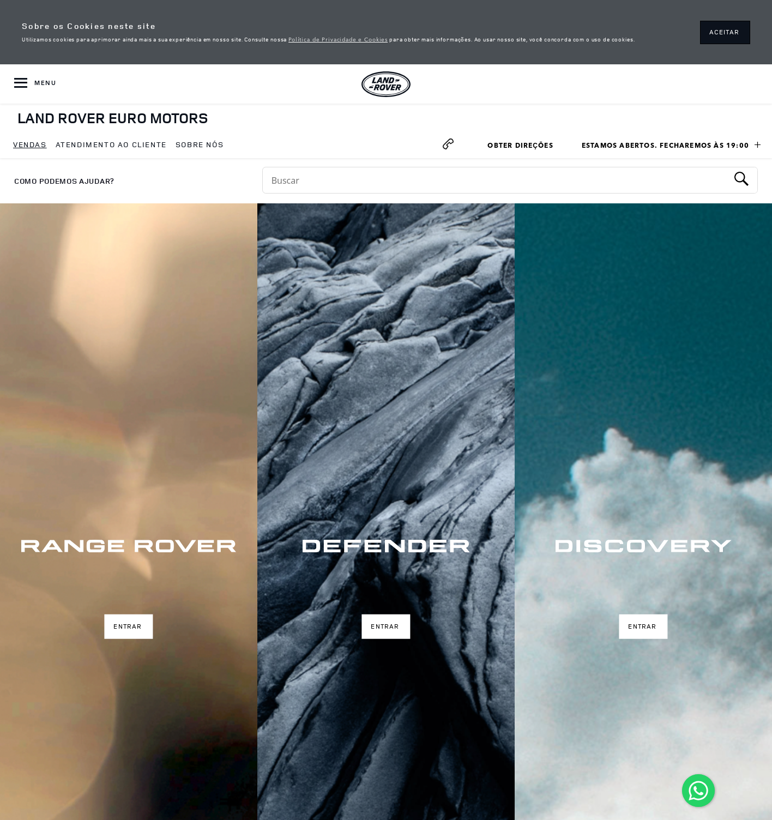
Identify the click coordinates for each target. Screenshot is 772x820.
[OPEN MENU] (35, 84)
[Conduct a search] (495, 180)
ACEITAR (724, 32)
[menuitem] (30, 145)
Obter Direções (524, 146)
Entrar (127, 626)
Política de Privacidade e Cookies (338, 38)
